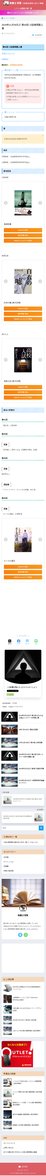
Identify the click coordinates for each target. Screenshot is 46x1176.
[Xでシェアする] (10, 643)
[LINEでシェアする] (36, 643)
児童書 (5, 867)
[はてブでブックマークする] (27, 643)
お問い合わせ (8, 1148)
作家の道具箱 (8, 871)
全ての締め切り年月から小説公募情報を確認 (20, 1153)
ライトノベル (8, 862)
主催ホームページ (8, 54)
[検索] (41, 828)
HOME (23, 1167)
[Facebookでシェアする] (18, 643)
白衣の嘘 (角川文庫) (12, 303)
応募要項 (5, 60)
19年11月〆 (19, 707)
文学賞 (14, 704)
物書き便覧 (23, 5)
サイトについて (9, 1144)
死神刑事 (7, 225)
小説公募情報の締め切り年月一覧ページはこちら (20, 843)
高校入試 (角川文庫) (12, 382)
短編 (10, 707)
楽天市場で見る (23, 236)
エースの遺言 (9, 561)
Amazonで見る (23, 231)
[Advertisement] (23, 609)
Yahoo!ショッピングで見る (23, 241)
